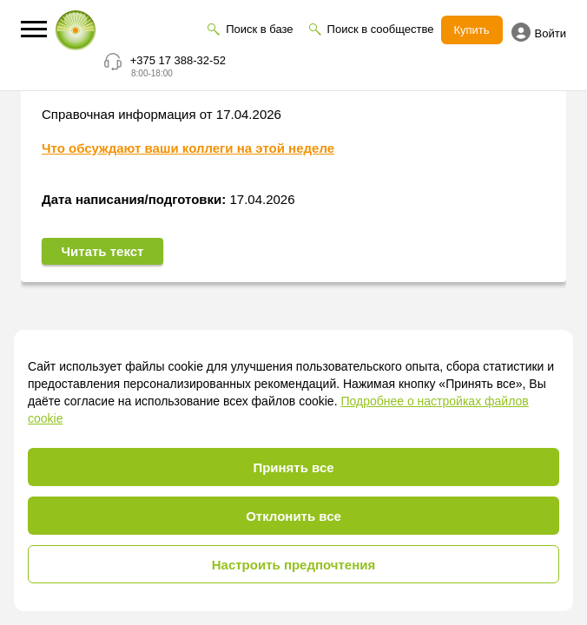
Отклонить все (293, 516)
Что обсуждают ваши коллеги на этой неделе (188, 149)
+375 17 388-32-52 (178, 60)
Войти (538, 32)
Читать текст (103, 253)
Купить (472, 29)
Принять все (293, 467)
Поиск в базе (259, 29)
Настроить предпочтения (294, 564)
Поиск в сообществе (380, 29)
